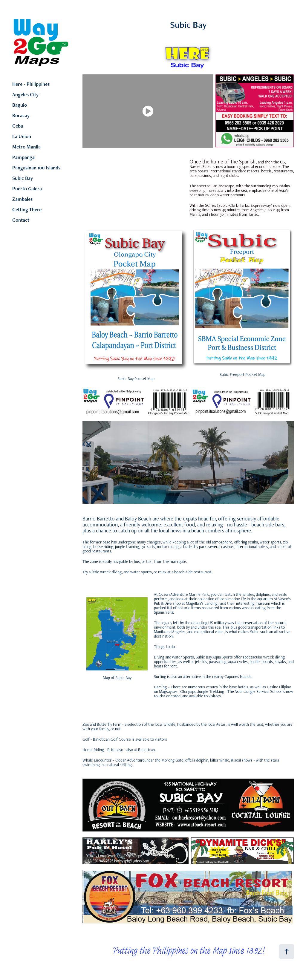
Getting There (27, 209)
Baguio (19, 105)
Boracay (21, 115)
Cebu (17, 125)
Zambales (22, 199)
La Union (21, 136)
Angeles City (25, 94)
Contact (20, 220)
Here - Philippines (31, 84)
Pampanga (23, 157)
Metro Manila (26, 146)
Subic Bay (22, 178)
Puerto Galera (27, 188)
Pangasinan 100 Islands (36, 167)
